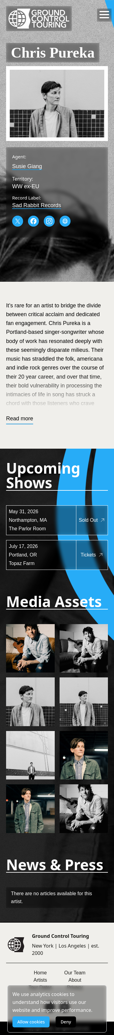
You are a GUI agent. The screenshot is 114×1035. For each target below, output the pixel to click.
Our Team (74, 972)
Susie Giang (27, 166)
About (74, 980)
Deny (65, 1022)
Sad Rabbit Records (36, 205)
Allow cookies (31, 1022)
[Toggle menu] (104, 14)
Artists (40, 980)
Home (40, 972)
